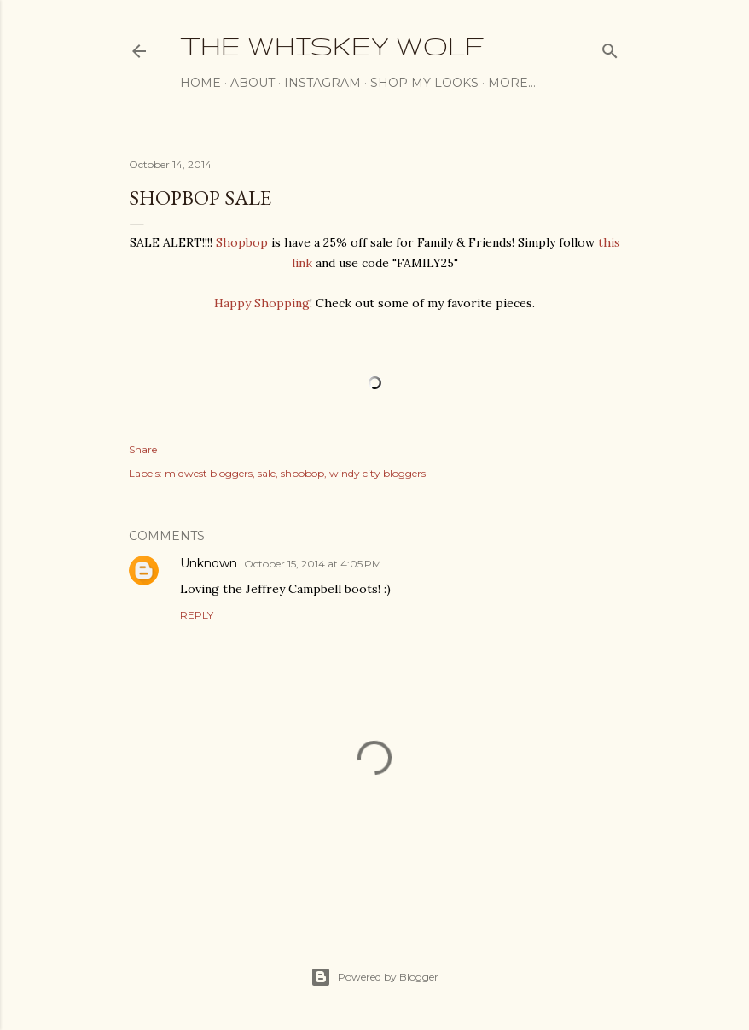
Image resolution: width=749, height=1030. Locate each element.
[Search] (610, 47)
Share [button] (143, 449)
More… (512, 82)
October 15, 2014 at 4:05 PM (312, 563)
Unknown (208, 563)
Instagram (322, 82)
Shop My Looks (424, 82)
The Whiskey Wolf (332, 46)
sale (267, 473)
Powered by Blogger (374, 977)
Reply (196, 614)
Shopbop (242, 242)
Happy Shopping (262, 303)
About (252, 82)
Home (200, 82)
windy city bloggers (377, 473)
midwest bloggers (209, 473)
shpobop (302, 473)
